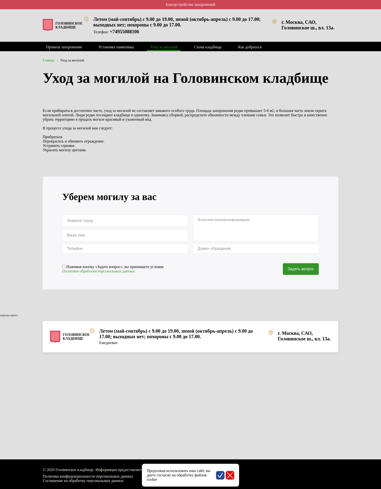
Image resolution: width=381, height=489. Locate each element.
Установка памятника (116, 47)
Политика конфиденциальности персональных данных (88, 476)
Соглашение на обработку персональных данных (83, 481)
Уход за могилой (72, 60)
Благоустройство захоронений (190, 4)
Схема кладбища (208, 47)
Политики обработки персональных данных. (99, 271)
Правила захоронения (64, 47)
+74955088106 (124, 31)
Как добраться (250, 47)
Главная (48, 60)
